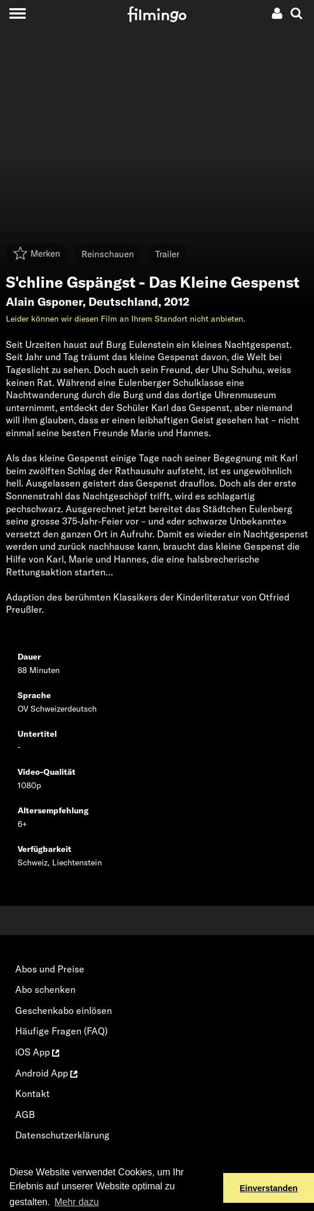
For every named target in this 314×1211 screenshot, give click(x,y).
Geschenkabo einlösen (63, 1010)
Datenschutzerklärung (62, 1135)
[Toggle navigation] (17, 13)
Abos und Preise (49, 969)
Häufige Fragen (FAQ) (61, 1031)
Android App (46, 1073)
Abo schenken (45, 989)
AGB (25, 1114)
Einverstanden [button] (269, 1188)
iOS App (37, 1052)
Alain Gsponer (44, 302)
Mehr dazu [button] (76, 1202)
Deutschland (123, 302)
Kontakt (32, 1093)
